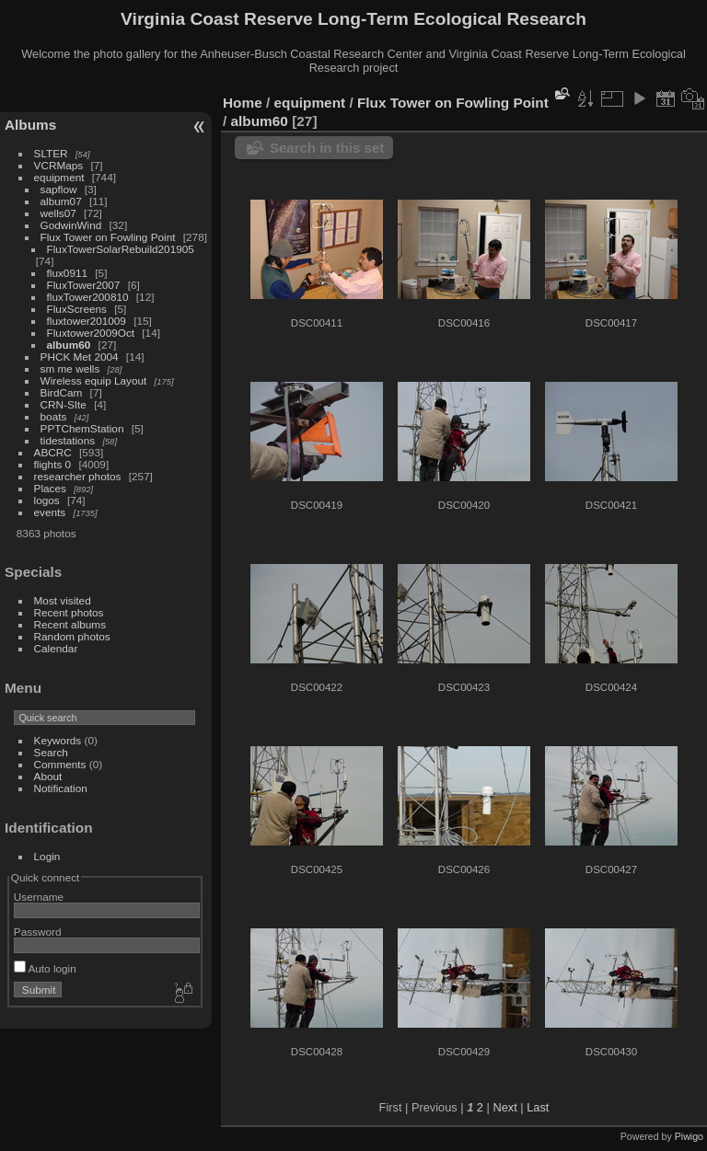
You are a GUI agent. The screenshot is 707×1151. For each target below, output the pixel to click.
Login (47, 856)
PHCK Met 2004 (80, 357)
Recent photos (69, 612)
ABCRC (53, 452)
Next (504, 1107)
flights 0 (53, 464)
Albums (30, 124)
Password (38, 932)
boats (54, 416)
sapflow (59, 189)
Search (51, 752)
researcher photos (78, 476)
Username (39, 897)
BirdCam (62, 392)
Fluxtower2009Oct (90, 333)
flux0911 (67, 273)
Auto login (45, 968)
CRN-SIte (64, 404)
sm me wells (70, 368)
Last (538, 1107)
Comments (60, 764)
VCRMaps (59, 165)
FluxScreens (77, 309)
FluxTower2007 (84, 285)
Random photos (72, 636)
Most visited (62, 600)
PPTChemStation (82, 428)
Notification (60, 788)
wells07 (58, 213)
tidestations (68, 440)
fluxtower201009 (86, 321)
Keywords (58, 740)
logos (47, 500)
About (48, 776)
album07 (61, 201)
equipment (59, 177)
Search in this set (327, 147)
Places (50, 488)
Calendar (56, 648)
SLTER (51, 153)
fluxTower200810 (88, 297)
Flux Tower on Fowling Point (108, 237)
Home (242, 102)
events (50, 512)
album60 (69, 345)
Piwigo (689, 1136)
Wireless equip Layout (94, 380)
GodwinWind (71, 225)
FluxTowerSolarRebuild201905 (120, 249)
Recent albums (70, 624)
